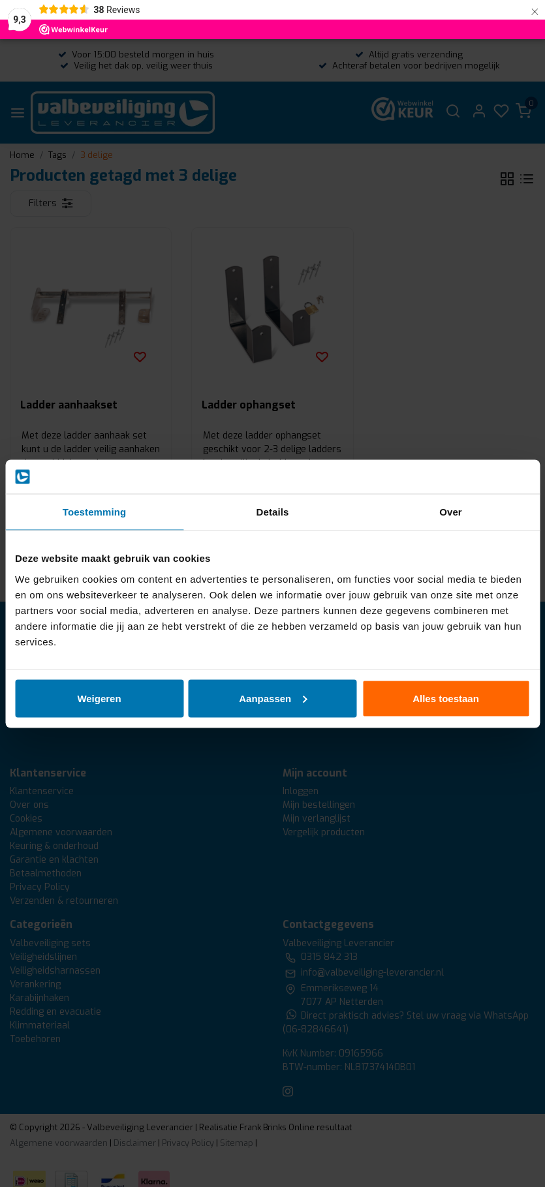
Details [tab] (273, 511)
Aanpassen (273, 697)
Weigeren (99, 697)
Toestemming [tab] (95, 511)
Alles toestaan (446, 697)
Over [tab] (450, 511)
